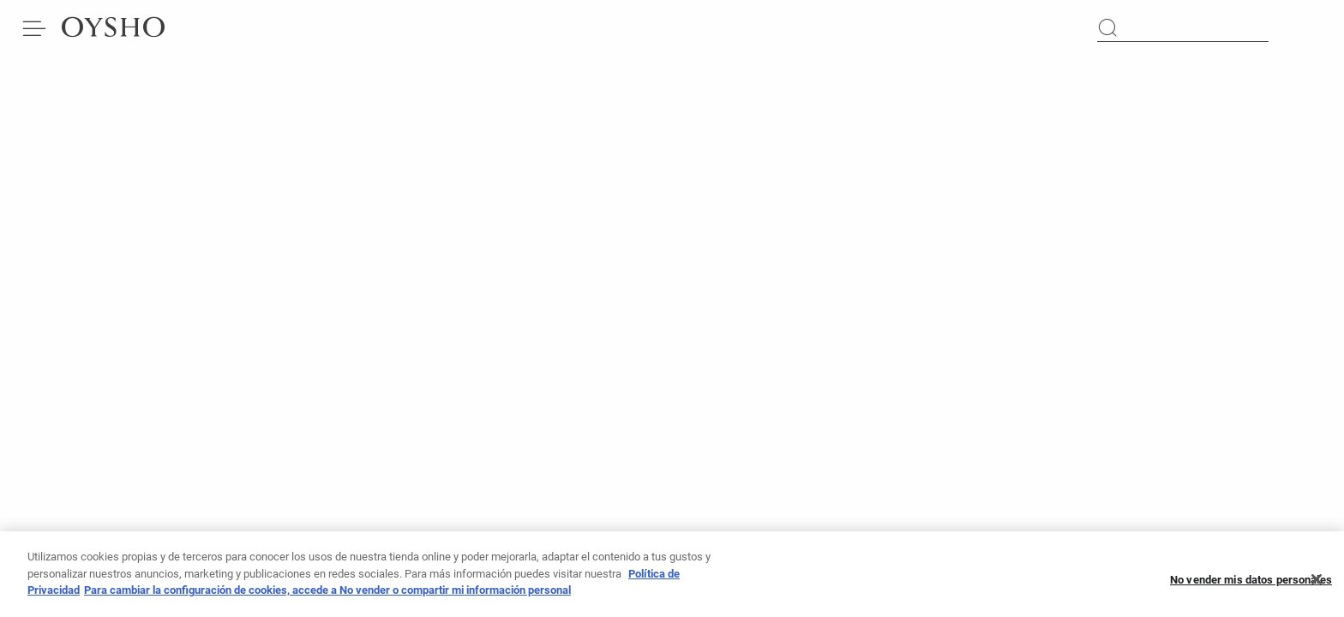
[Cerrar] (1316, 583)
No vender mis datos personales (1251, 583)
